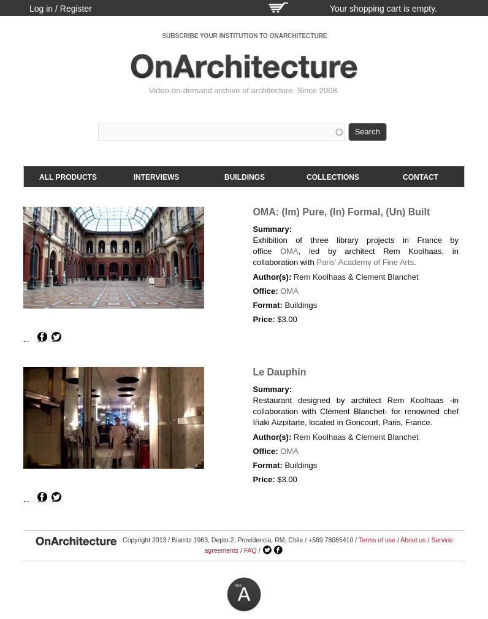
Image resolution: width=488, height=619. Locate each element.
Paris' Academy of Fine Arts (365, 262)
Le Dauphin (279, 372)
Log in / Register (60, 8)
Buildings (244, 177)
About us (412, 540)
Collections (333, 177)
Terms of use (377, 540)
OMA (289, 251)
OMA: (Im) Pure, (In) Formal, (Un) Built (341, 212)
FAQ (250, 550)
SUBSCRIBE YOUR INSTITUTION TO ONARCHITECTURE (244, 36)
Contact (420, 177)
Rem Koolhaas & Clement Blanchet (356, 277)
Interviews (156, 177)
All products (68, 177)
